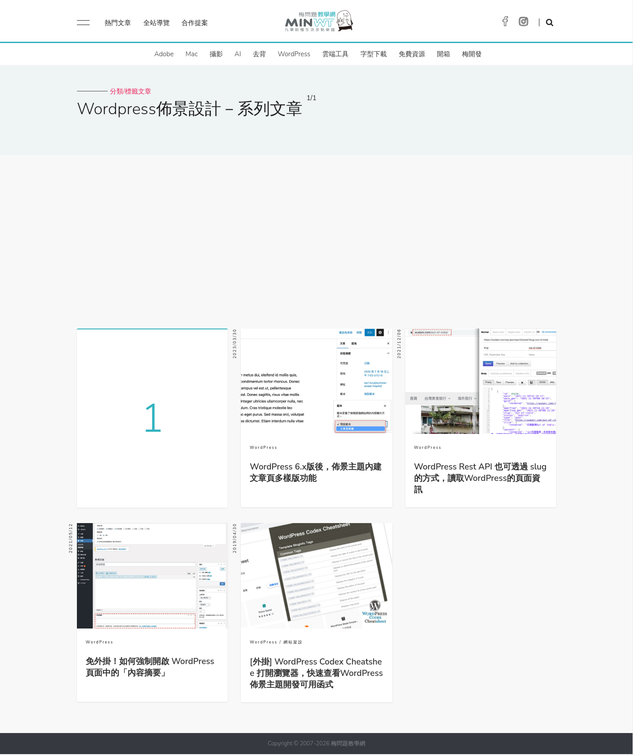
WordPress (294, 54)
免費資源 (412, 54)
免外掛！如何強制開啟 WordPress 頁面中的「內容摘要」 (150, 668)
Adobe (164, 54)
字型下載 (373, 54)
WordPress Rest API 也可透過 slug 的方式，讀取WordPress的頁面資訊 (480, 478)
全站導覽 (156, 22)
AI (238, 54)
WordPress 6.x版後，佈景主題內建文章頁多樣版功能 (316, 472)
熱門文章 (118, 22)
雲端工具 (335, 54)
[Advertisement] (316, 238)
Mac (191, 54)
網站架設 (293, 643)
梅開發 (472, 54)
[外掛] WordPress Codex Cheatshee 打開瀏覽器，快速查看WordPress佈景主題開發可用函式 (316, 674)
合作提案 (195, 22)
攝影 (216, 54)
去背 (259, 54)
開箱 (443, 54)
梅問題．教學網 (318, 23)
